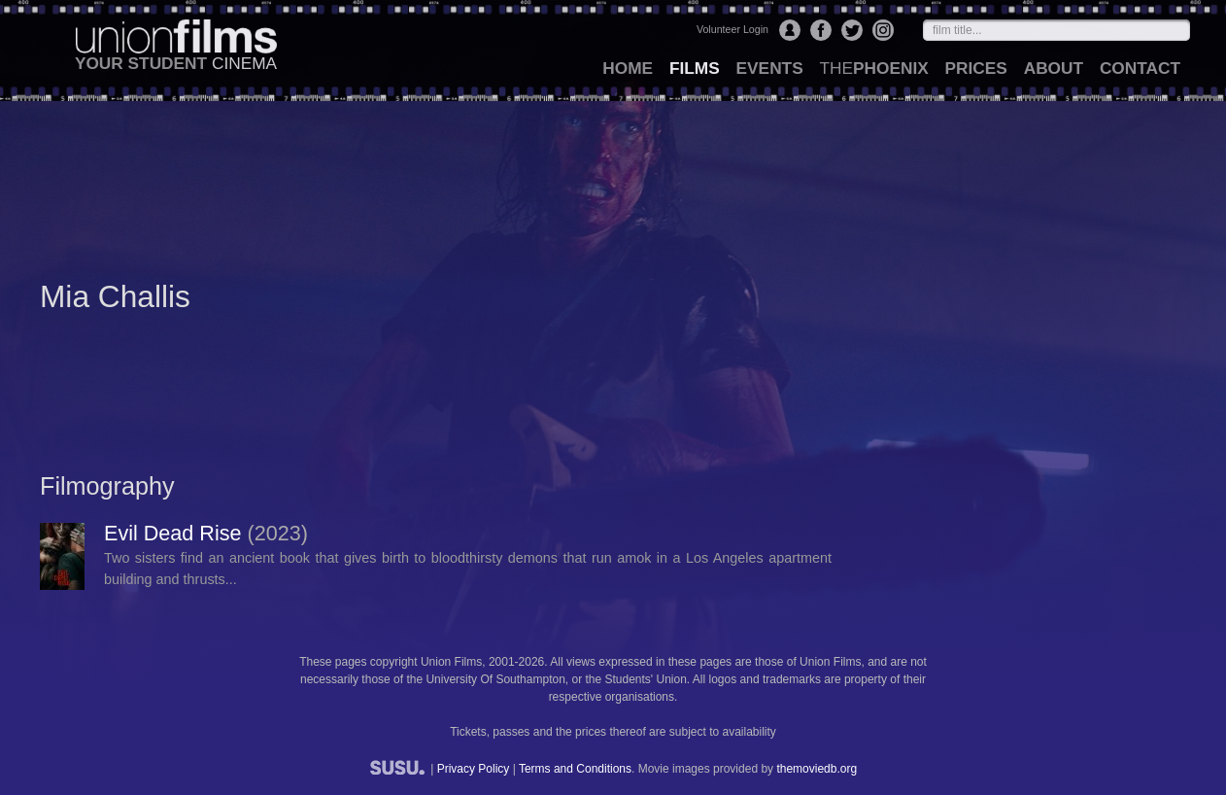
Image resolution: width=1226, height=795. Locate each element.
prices (976, 68)
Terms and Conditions (575, 769)
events (769, 68)
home (627, 68)
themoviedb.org (816, 769)
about (1053, 68)
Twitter (852, 30)
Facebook (821, 30)
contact (1140, 68)
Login (789, 30)
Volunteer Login (732, 29)
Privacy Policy (473, 769)
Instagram (883, 30)
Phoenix (873, 68)
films (694, 68)
